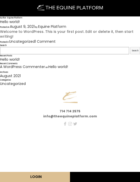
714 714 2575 (70, 112)
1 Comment (45, 41)
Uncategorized (22, 41)
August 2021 (10, 75)
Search (3, 45)
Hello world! (10, 21)
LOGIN (36, 176)
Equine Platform (52, 26)
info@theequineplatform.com (70, 117)
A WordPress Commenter (22, 66)
